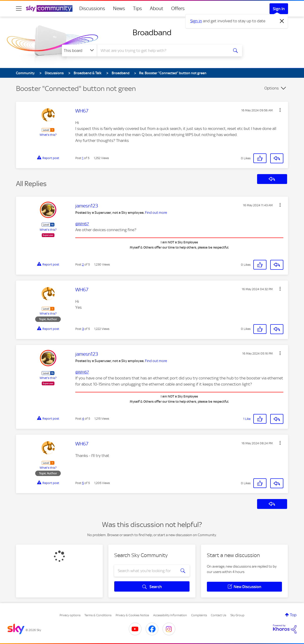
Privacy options (70, 615)
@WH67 (82, 224)
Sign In (279, 8)
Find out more (156, 213)
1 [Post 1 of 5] (82, 158)
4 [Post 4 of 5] (83, 418)
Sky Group (237, 615)
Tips (137, 8)
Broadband (152, 32)
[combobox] (162, 50)
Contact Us (218, 615)
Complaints (199, 615)
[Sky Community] (49, 8)
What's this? (48, 135)
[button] (280, 110)
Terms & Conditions (97, 615)
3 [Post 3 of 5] (83, 329)
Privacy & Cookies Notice (132, 615)
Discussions (92, 8)
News (119, 8)
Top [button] (293, 615)
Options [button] (271, 88)
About (156, 8)
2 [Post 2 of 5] (83, 264)
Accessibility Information (170, 615)
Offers (178, 8)
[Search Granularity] (79, 50)
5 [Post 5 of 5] (83, 483)
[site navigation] (19, 8)
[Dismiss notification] (282, 21)
